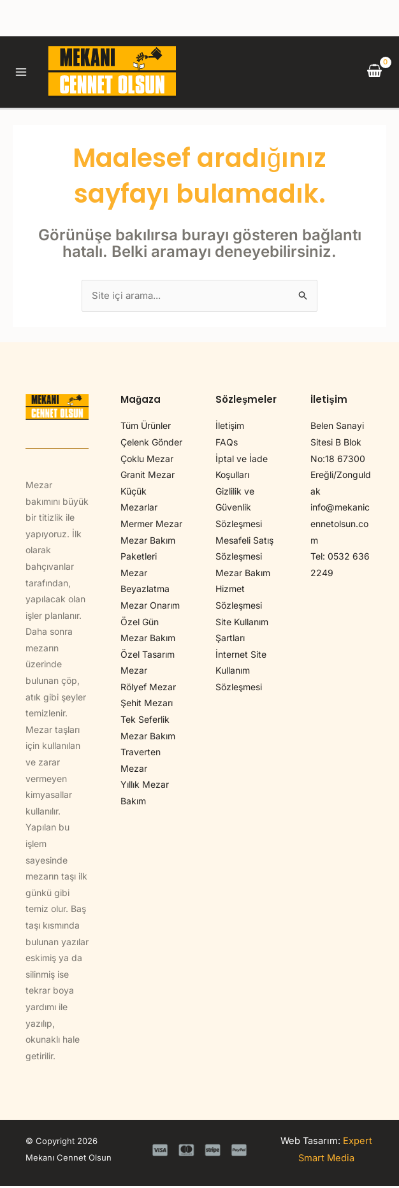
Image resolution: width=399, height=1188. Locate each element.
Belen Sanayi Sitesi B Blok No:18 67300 (337, 444)
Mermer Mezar (151, 526)
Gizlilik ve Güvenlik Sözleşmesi (238, 509)
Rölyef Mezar (148, 688)
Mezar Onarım (150, 607)
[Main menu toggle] (24, 73)
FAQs (226, 444)
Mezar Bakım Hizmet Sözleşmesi (242, 590)
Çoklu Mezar (146, 460)
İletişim (229, 428)
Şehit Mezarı (146, 705)
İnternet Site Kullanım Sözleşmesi (240, 672)
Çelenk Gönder (151, 444)
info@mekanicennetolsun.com (340, 525)
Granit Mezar (147, 477)
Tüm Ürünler (145, 428)
